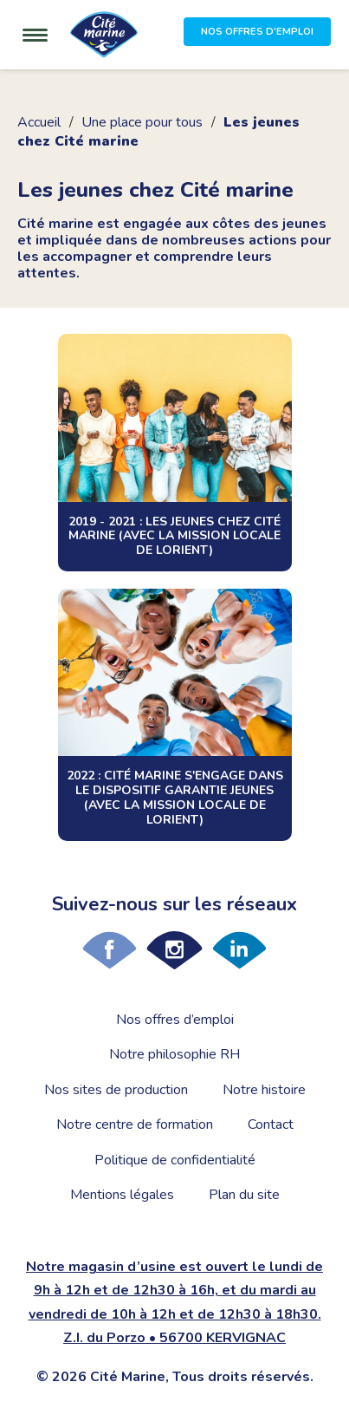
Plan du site (244, 1194)
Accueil (39, 122)
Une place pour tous (142, 122)
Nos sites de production (116, 1089)
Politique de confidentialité (174, 1160)
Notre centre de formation (134, 1124)
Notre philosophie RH (174, 1054)
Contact (271, 1124)
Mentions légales (122, 1194)
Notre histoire (264, 1089)
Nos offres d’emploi (175, 1019)
